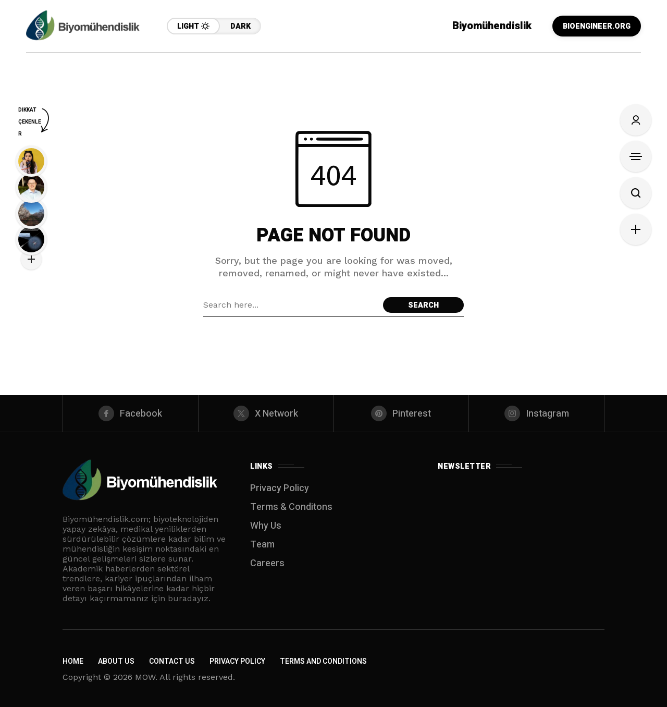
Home (73, 661)
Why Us (265, 526)
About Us (116, 661)
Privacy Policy (279, 488)
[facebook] (130, 413)
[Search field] (290, 305)
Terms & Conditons (291, 507)
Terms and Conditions (323, 661)
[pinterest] (401, 413)
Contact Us (172, 661)
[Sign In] (635, 120)
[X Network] (266, 413)
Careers (267, 563)
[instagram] (536, 413)
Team (262, 545)
